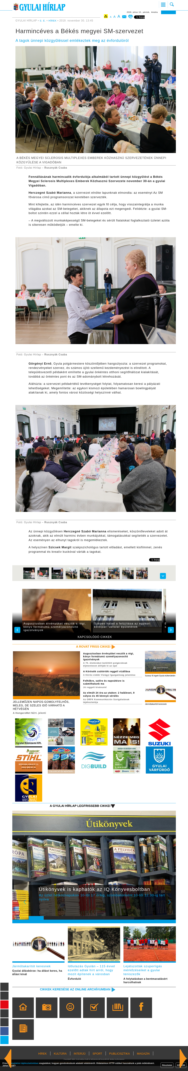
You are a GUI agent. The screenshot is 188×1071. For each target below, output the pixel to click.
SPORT (97, 1058)
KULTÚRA (60, 1058)
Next (171, 906)
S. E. (43, 20)
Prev (33, 906)
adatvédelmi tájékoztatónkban (23, 1063)
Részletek (167, 1065)
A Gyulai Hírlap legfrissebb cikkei (76, 808)
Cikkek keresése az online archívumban (71, 994)
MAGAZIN (143, 1058)
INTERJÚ (80, 1058)
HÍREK (53, 20)
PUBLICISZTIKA (119, 1058)
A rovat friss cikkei (91, 647)
